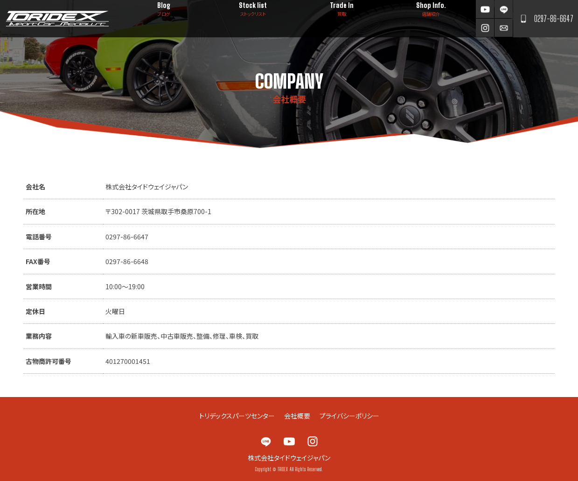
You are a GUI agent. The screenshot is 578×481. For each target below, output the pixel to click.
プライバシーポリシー (349, 415)
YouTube (485, 9)
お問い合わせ (503, 28)
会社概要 (297, 415)
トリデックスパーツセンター (237, 415)
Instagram (485, 28)
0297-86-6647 (553, 19)
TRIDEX (57, 18)
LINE (503, 9)
